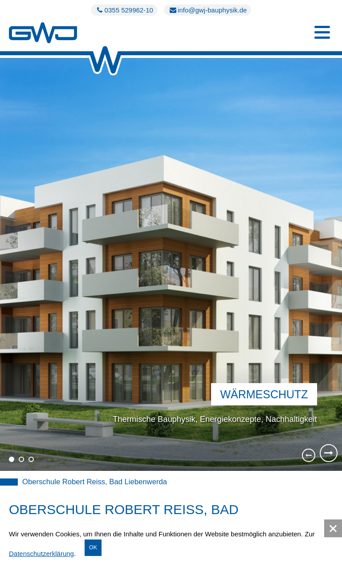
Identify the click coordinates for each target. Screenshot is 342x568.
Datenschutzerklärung (41, 553)
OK (93, 547)
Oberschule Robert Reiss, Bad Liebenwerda (94, 482)
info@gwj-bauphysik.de (207, 10)
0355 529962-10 (124, 10)
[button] (333, 528)
